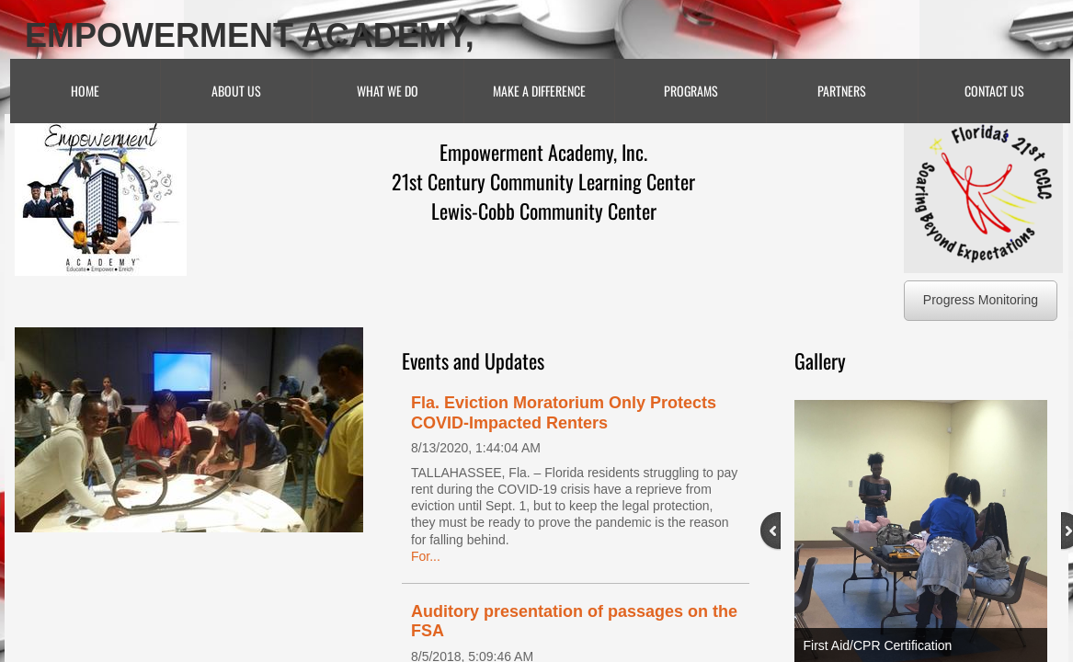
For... (425, 556)
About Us (236, 90)
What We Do (387, 90)
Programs (691, 90)
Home (85, 90)
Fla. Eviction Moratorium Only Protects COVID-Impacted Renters (563, 413)
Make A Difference (539, 90)
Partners (841, 90)
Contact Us (994, 90)
